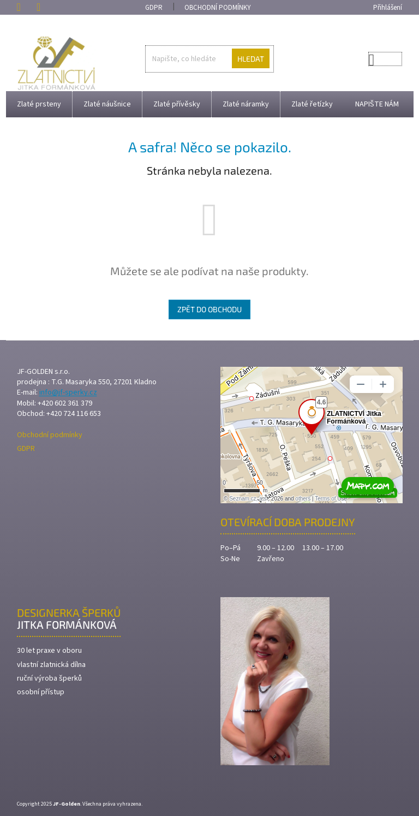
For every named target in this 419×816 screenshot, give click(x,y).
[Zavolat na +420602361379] (27, 7)
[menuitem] (39, 104)
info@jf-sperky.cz (68, 393)
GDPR (154, 8)
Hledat (250, 58)
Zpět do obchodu (209, 309)
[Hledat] (209, 59)
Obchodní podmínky (217, 8)
